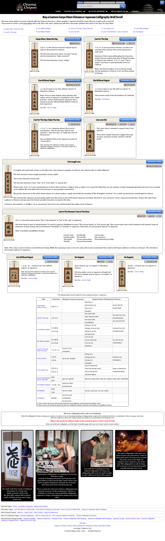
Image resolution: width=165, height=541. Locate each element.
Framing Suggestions (27, 515)
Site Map (82, 523)
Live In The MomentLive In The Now (43, 379)
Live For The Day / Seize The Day (81, 28)
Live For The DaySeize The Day (42, 350)
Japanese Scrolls (118, 518)
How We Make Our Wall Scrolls (24, 509)
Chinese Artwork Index (132, 518)
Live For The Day (10, 32)
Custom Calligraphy (74, 11)
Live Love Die (74, 32)
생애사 (132, 124)
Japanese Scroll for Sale (28, 520)
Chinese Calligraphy (147, 518)
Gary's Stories (38, 512)
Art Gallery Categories (25, 506)
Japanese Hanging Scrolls (10, 520)
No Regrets (139, 32)
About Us (20, 512)
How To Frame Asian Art (43, 515)
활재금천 (132, 43)
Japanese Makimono (44, 518)
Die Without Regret (44, 32)
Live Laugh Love (108, 28)
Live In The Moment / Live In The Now (115, 32)
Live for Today (51, 107)
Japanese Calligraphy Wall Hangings (100, 518)
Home (58, 11)
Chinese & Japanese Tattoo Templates (93, 509)
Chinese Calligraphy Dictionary (86, 515)
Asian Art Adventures (51, 512)
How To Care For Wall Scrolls (70, 509)
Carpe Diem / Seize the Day (14, 29)
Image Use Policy (60, 526)
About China (29, 512)
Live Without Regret (44, 28)
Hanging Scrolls (57, 518)
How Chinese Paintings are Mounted (48, 509)
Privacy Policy (71, 526)
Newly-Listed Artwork (41, 506)
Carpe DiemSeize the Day (41, 306)
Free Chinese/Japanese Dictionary (63, 515)
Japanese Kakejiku (29, 518)
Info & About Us (119, 11)
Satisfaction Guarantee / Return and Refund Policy (94, 526)
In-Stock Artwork (98, 11)
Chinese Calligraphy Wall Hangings (74, 518)
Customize (73, 39)
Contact (135, 11)
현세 (159, 216)
